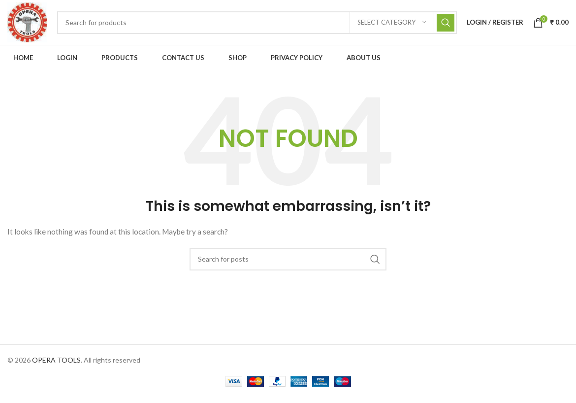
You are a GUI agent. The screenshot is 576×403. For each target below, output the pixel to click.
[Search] (260, 25)
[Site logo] (30, 25)
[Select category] (392, 25)
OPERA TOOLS (56, 366)
